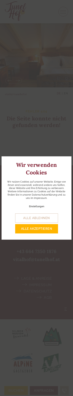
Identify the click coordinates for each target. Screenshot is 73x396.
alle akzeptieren (36, 229)
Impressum (40, 198)
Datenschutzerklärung (44, 194)
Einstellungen (36, 206)
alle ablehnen (36, 218)
